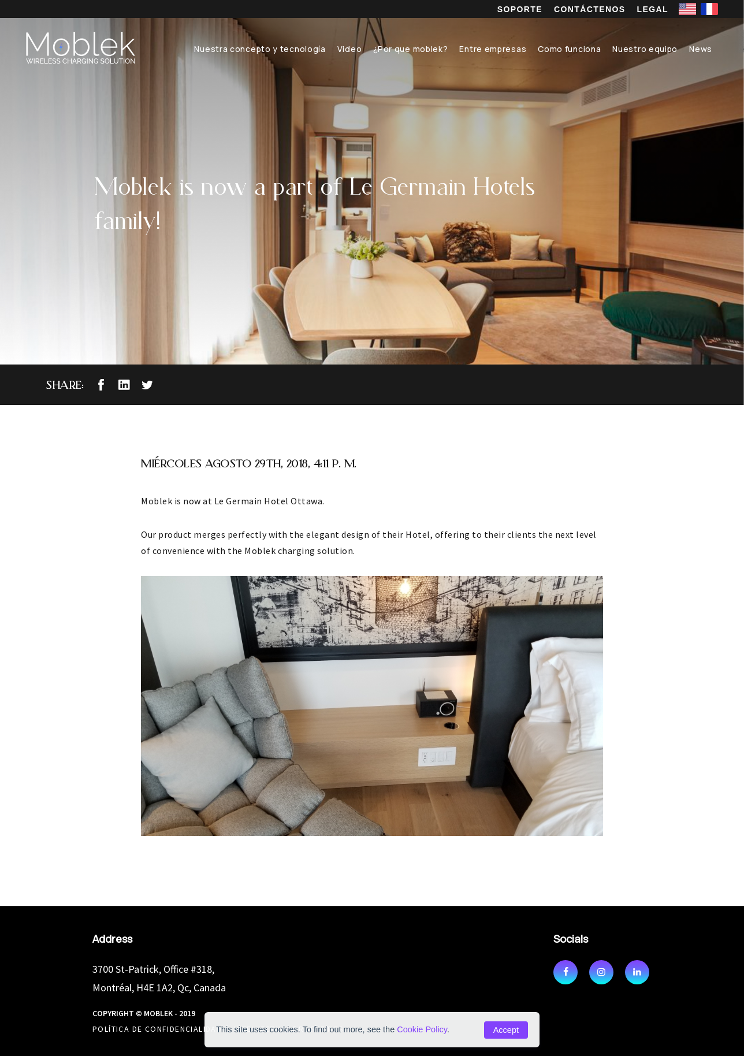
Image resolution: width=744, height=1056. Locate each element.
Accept (506, 1030)
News (700, 48)
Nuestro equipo (645, 48)
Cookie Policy (422, 1029)
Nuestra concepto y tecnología (259, 48)
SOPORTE (519, 9)
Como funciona (569, 48)
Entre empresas (492, 48)
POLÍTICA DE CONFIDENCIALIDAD (157, 1029)
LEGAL (652, 9)
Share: (65, 384)
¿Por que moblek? (410, 48)
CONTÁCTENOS (590, 9)
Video (349, 48)
